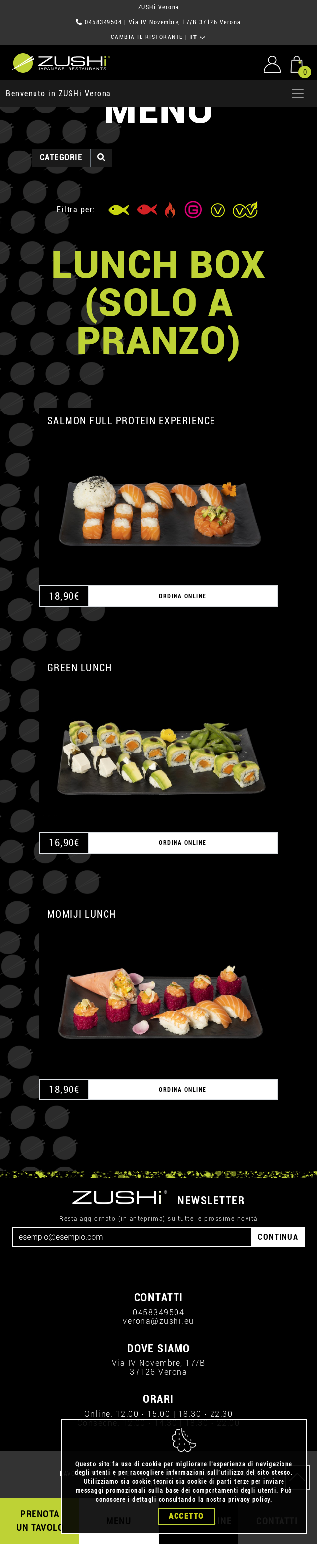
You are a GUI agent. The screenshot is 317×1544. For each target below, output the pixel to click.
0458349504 (103, 22)
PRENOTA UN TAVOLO (40, 1521)
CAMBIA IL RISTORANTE (147, 37)
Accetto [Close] (186, 1516)
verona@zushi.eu (158, 1321)
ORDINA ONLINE (183, 596)
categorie (61, 157)
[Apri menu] (297, 93)
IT (198, 37)
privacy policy (249, 1499)
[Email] (132, 1237)
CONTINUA (278, 1237)
